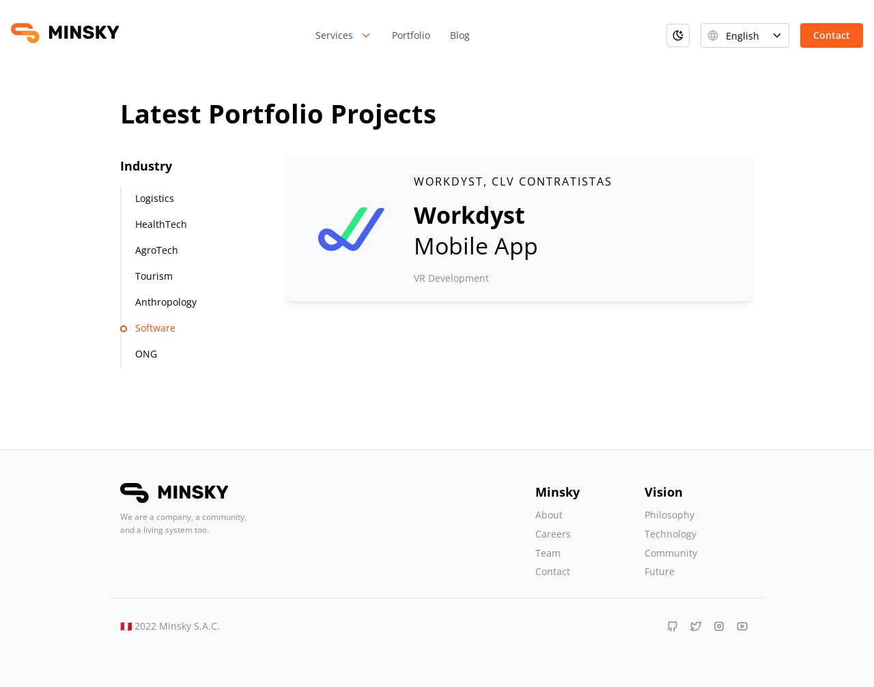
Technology (670, 533)
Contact (552, 571)
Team (548, 552)
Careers (553, 533)
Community (671, 552)
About (549, 514)
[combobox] (745, 35)
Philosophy (669, 514)
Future (660, 571)
